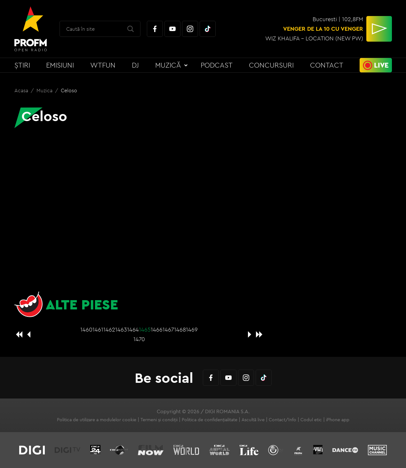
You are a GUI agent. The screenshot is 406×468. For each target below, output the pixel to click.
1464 (133, 329)
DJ (135, 65)
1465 (145, 329)
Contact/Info (282, 420)
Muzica (45, 90)
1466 (157, 329)
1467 (168, 329)
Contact (326, 65)
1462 (109, 329)
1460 (86, 329)
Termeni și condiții (159, 420)
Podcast (217, 65)
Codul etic (311, 420)
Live (381, 65)
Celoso (69, 90)
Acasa (21, 90)
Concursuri (271, 65)
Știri (22, 65)
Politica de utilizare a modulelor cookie (96, 420)
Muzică (168, 65)
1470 (139, 339)
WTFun (102, 65)
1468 (180, 329)
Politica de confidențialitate (209, 420)
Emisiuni (60, 65)
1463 (121, 329)
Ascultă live (253, 420)
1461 (97, 329)
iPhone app (337, 420)
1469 (192, 329)
